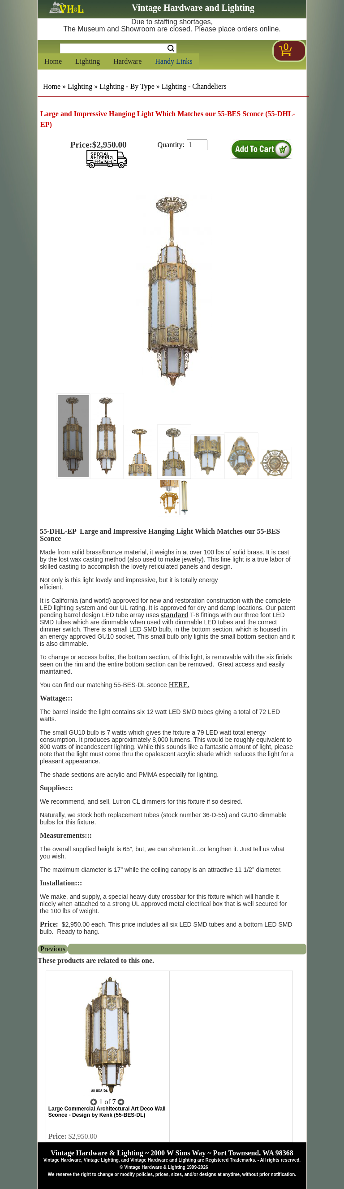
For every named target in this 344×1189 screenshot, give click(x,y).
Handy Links (173, 61)
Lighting (87, 61)
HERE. (179, 684)
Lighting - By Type (127, 86)
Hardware (127, 61)
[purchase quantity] (197, 144)
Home (53, 61)
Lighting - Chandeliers (194, 86)
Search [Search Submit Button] (170, 48)
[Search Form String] (118, 48)
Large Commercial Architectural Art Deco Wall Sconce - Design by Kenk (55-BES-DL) (107, 1112)
